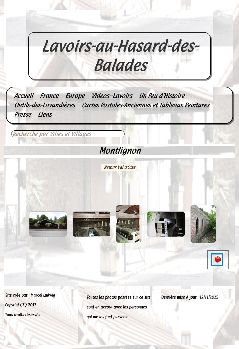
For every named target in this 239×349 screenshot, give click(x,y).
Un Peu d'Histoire (161, 95)
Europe (74, 95)
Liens (44, 114)
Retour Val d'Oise (119, 167)
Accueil (23, 95)
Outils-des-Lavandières (44, 105)
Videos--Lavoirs (111, 95)
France (49, 95)
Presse (22, 114)
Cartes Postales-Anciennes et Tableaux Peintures (145, 105)
